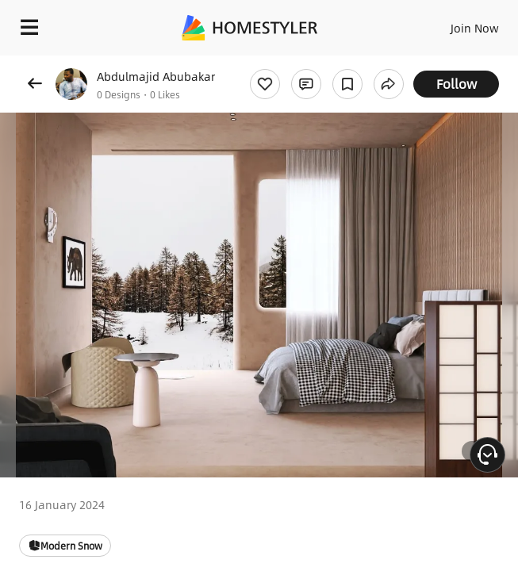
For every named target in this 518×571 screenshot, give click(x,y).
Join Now (475, 27)
